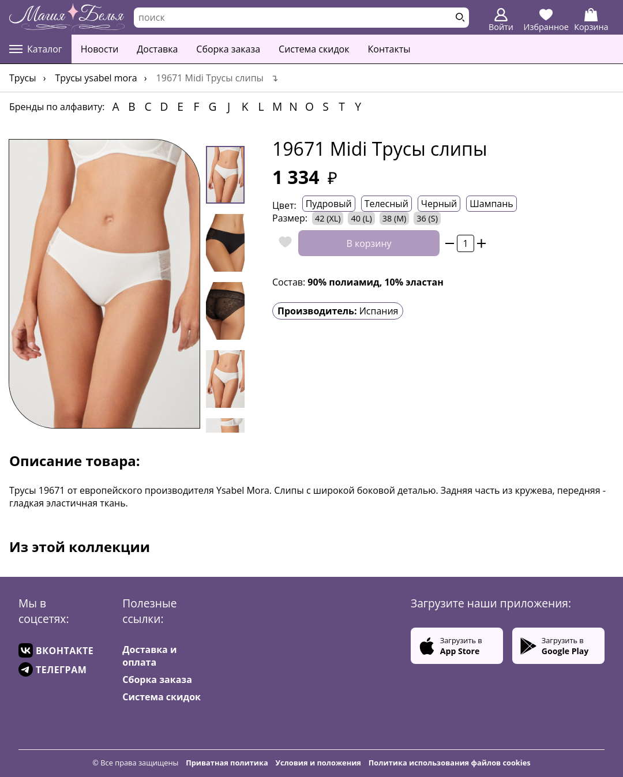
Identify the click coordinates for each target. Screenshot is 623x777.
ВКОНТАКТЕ (55, 650)
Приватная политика (227, 762)
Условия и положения (318, 762)
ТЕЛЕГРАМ (52, 669)
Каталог (35, 49)
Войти (501, 20)
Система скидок (314, 49)
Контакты (389, 49)
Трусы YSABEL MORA (96, 78)
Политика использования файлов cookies (450, 762)
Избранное (546, 20)
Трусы (22, 78)
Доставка (157, 49)
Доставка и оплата (149, 656)
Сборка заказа (228, 49)
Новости (100, 49)
